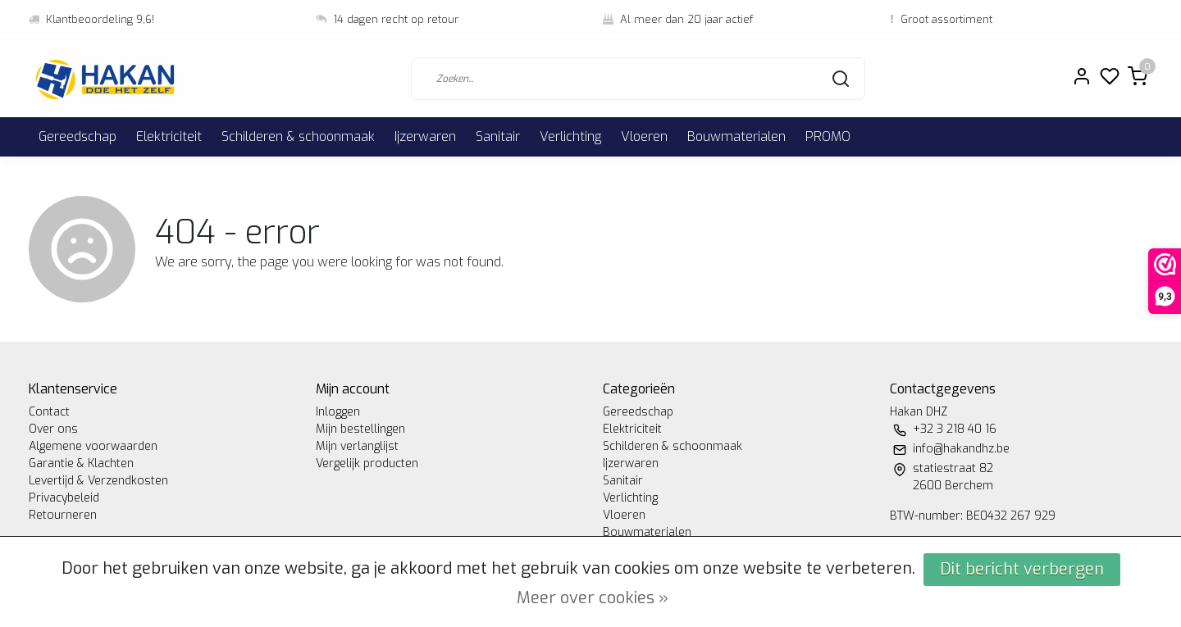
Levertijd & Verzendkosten (98, 480)
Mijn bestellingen (360, 429)
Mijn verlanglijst (357, 446)
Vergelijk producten (367, 463)
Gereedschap (77, 136)
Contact (49, 412)
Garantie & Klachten (81, 463)
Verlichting (570, 136)
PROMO (827, 136)
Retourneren (63, 515)
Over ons (53, 429)
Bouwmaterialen (736, 136)
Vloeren (644, 136)
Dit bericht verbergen (1022, 569)
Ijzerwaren (425, 136)
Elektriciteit (169, 136)
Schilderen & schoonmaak (298, 136)
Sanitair (498, 136)
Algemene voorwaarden (93, 446)
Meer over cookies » (592, 598)
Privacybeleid (64, 498)
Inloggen (338, 412)
